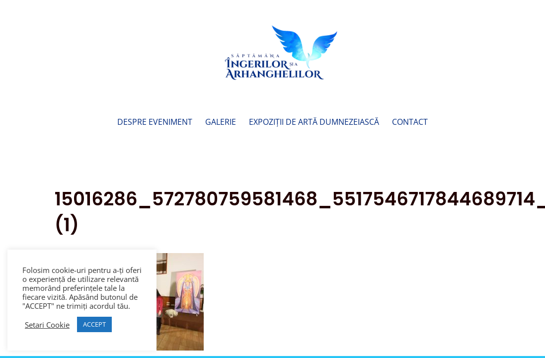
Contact (410, 122)
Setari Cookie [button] (47, 324)
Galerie (220, 122)
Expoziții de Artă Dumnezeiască (314, 122)
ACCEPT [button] (94, 324)
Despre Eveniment (154, 122)
